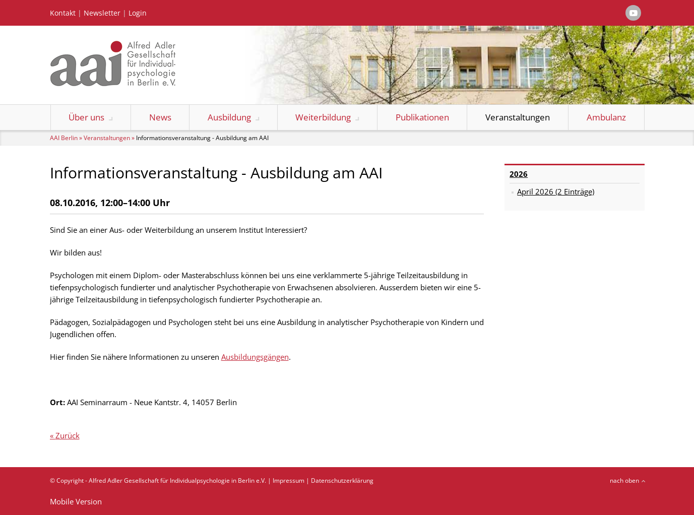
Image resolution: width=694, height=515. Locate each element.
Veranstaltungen (517, 117)
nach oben (624, 480)
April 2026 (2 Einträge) (555, 191)
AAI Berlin (64, 138)
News (160, 117)
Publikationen (422, 117)
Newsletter (102, 13)
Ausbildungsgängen (255, 357)
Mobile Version (76, 501)
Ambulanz (606, 117)
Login (138, 13)
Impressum (288, 480)
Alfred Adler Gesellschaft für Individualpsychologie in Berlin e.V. (177, 480)
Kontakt (63, 13)
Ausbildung (229, 117)
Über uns (86, 117)
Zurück (67, 435)
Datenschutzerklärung (342, 480)
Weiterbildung (323, 117)
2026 (519, 174)
